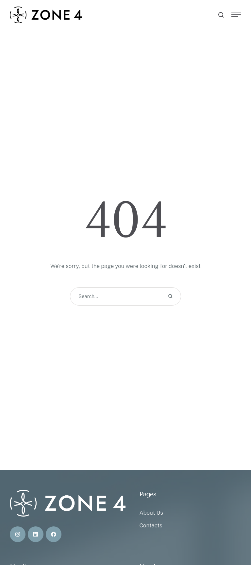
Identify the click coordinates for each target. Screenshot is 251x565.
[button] (233, 537)
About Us (151, 512)
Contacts (150, 525)
